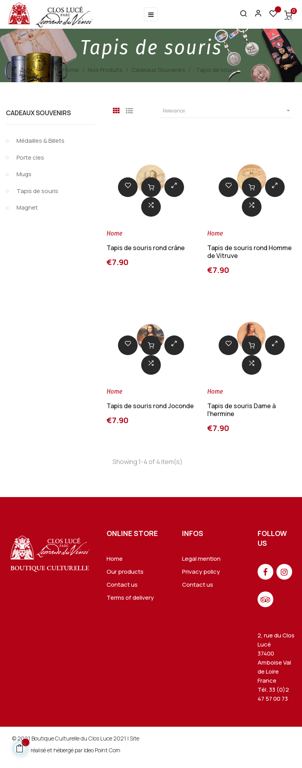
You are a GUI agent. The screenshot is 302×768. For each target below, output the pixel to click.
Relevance (227, 111)
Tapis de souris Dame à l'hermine (241, 409)
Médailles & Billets (40, 140)
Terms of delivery (130, 597)
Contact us (122, 584)
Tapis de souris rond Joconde (150, 405)
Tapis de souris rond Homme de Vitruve (249, 251)
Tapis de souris (37, 191)
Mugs (24, 174)
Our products (125, 571)
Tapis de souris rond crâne (146, 247)
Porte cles (30, 157)
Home (115, 558)
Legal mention (201, 558)
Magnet (27, 207)
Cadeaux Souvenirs (38, 113)
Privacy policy (201, 571)
